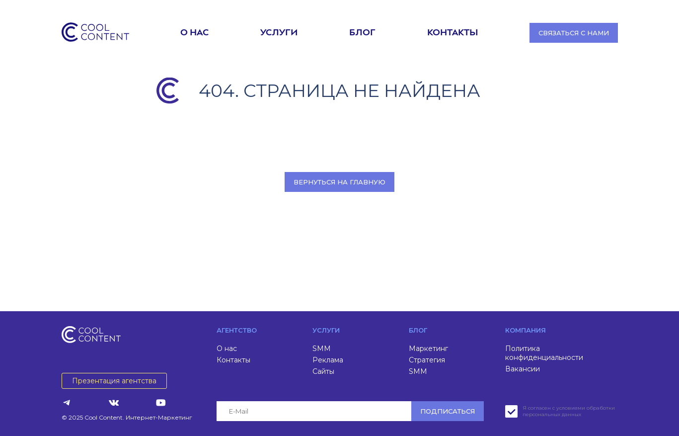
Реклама (327, 359)
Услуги (279, 32)
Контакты (452, 32)
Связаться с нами (573, 33)
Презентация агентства (114, 380)
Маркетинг (428, 348)
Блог (362, 32)
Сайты (323, 371)
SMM (321, 348)
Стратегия (427, 359)
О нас (194, 32)
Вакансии (522, 368)
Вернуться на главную (339, 182)
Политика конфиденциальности (544, 353)
